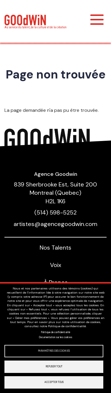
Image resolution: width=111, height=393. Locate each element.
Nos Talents (55, 247)
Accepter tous (54, 382)
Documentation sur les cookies (55, 337)
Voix (55, 265)
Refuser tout (54, 366)
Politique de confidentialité (55, 332)
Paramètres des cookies (54, 351)
